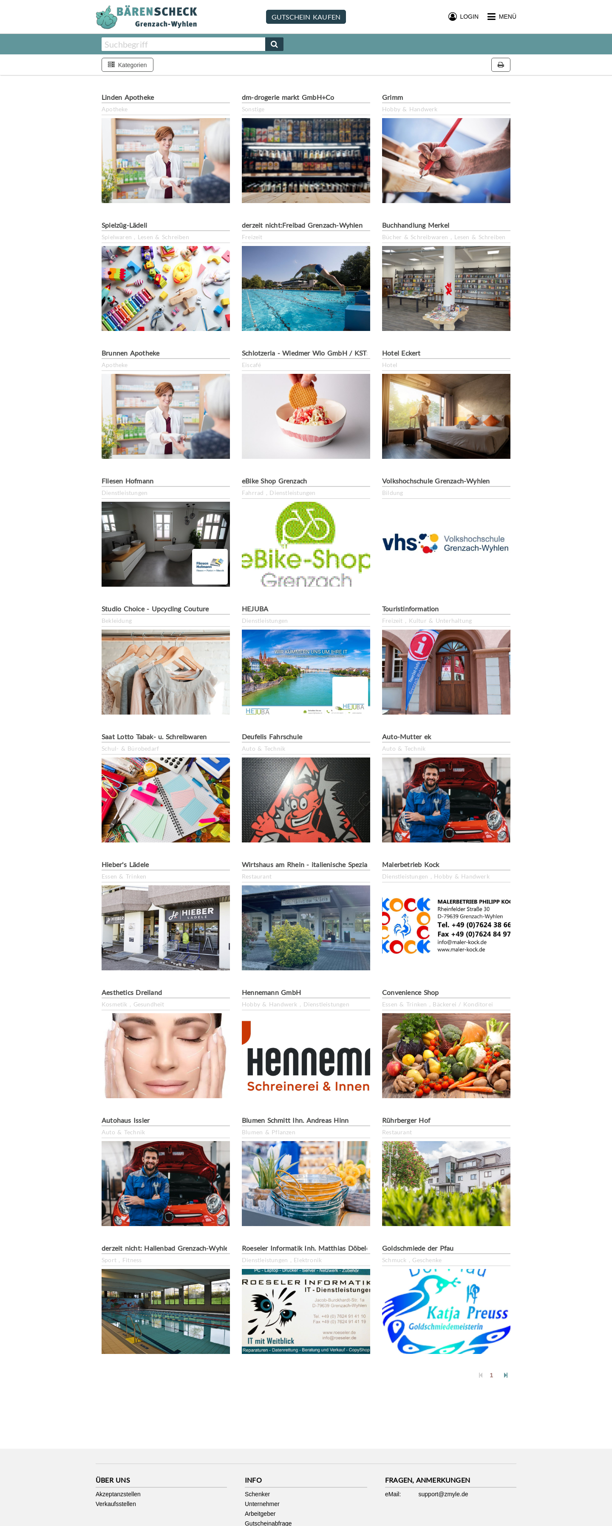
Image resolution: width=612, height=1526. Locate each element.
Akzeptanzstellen (118, 1494)
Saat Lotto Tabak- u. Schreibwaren (154, 736)
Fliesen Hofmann (127, 481)
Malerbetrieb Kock (410, 864)
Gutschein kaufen (306, 17)
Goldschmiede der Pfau (418, 1248)
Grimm (392, 97)
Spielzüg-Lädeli (124, 225)
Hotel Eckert (401, 353)
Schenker (257, 1494)
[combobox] (183, 44)
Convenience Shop (410, 992)
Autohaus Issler (126, 1120)
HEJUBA (255, 609)
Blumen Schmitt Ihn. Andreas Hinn (295, 1120)
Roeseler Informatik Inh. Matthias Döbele (306, 1248)
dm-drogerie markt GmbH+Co (288, 97)
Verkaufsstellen (116, 1504)
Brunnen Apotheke (130, 353)
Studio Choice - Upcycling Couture (155, 609)
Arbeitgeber (260, 1513)
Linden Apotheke (128, 97)
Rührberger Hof (406, 1120)
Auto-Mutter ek (406, 736)
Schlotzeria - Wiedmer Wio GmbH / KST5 (306, 353)
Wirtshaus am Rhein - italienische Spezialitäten (314, 864)
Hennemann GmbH (271, 992)
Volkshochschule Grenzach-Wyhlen (436, 481)
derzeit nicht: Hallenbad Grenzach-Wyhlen (167, 1248)
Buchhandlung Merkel (415, 225)
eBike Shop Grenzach (274, 481)
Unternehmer (262, 1504)
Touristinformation (410, 609)
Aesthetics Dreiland (132, 992)
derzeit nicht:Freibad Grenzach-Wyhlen (302, 225)
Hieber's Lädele (125, 864)
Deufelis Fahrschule (272, 736)
